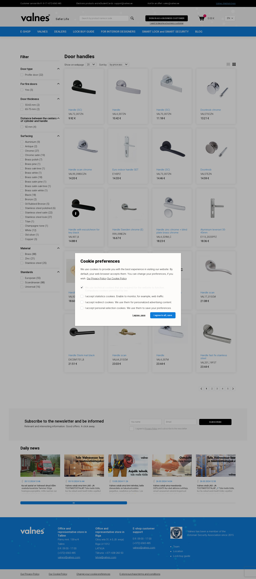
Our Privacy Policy (96, 278)
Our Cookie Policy (117, 278)
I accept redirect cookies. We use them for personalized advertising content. (128, 302)
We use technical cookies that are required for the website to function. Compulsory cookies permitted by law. (125, 289)
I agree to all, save (163, 315)
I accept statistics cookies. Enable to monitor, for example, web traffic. (124, 296)
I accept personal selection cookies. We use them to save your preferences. (128, 308)
